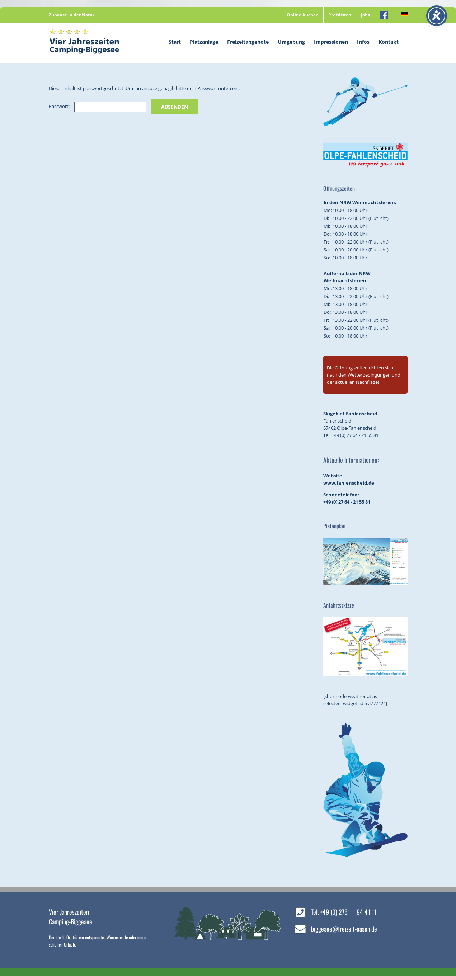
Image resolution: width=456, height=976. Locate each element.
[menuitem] (403, 15)
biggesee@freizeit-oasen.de (344, 928)
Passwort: (97, 106)
